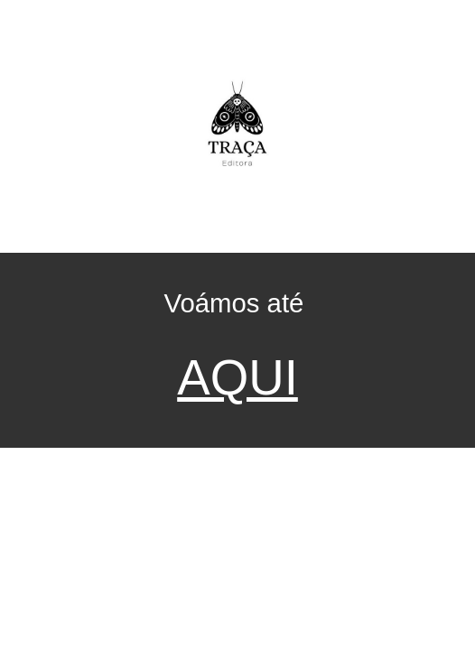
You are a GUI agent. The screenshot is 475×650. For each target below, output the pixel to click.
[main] (237, 350)
